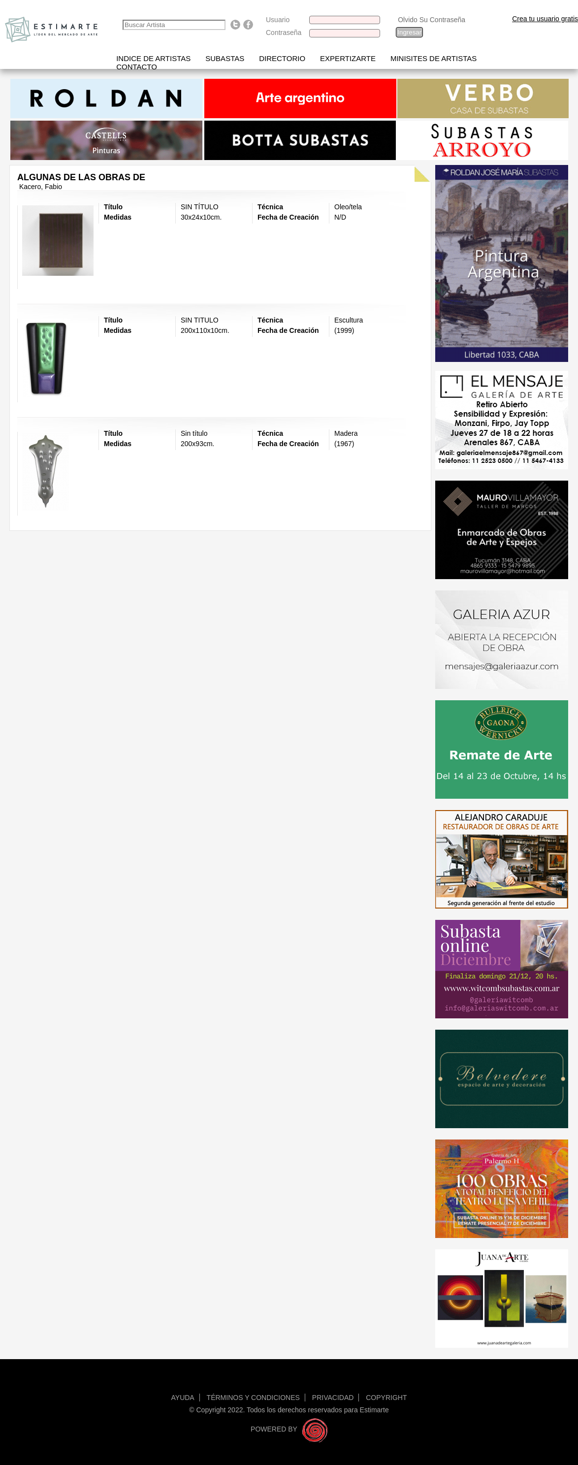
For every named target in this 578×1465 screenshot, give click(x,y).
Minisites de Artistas (433, 58)
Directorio (282, 58)
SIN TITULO (200, 320)
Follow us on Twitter (235, 25)
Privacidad (333, 1397)
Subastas (224, 58)
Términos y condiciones (253, 1397)
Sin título (194, 433)
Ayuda (182, 1397)
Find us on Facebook (248, 25)
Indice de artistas (153, 58)
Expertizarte (348, 58)
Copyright (386, 1397)
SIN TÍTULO (200, 207)
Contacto (136, 67)
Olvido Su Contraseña (431, 20)
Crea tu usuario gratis (545, 19)
